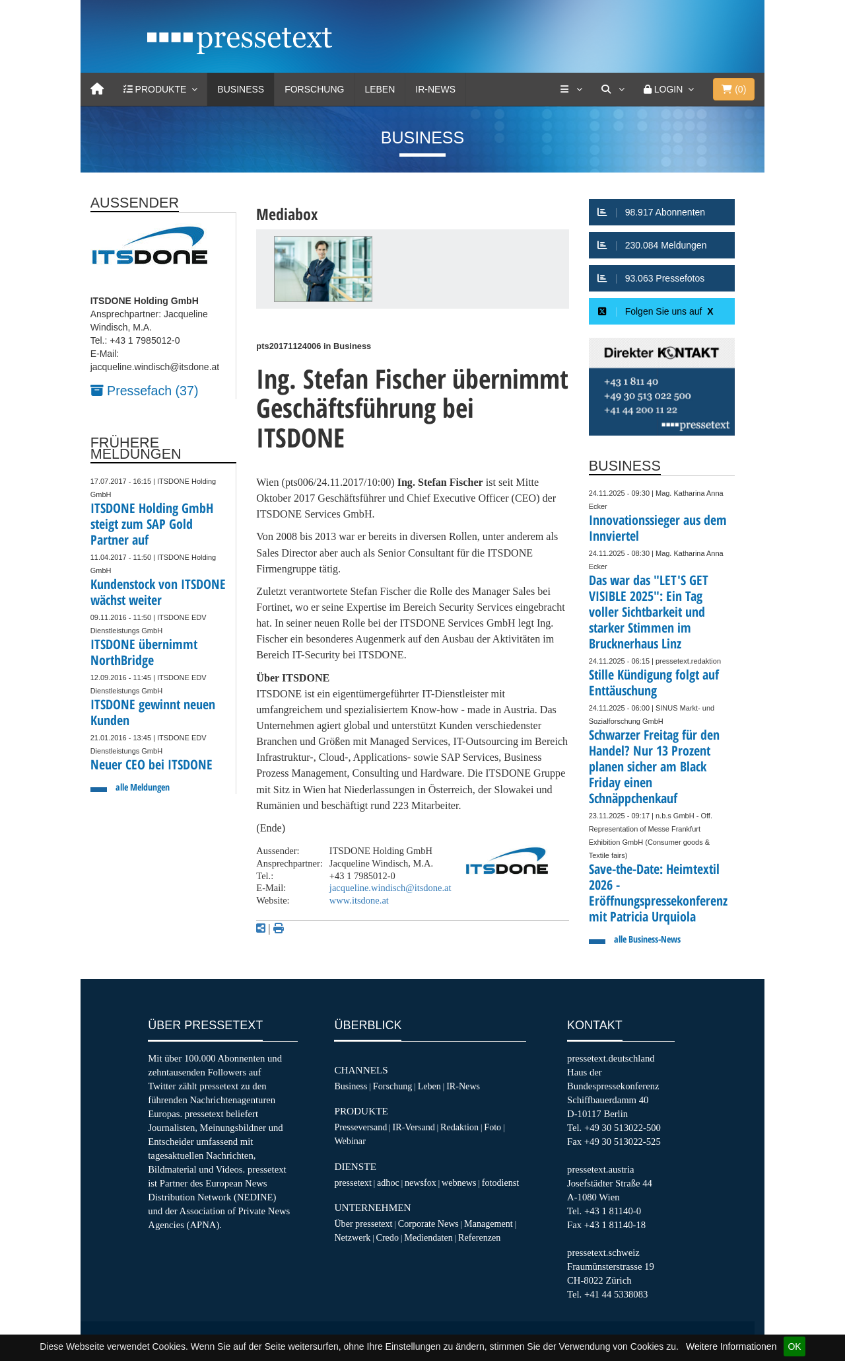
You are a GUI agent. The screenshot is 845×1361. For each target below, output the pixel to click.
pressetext (352, 1182)
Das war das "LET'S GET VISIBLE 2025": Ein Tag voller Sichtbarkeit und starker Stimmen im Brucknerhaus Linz (648, 611)
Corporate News (428, 1223)
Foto (492, 1127)
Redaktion (459, 1127)
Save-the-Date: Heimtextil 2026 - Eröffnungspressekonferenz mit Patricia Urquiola (658, 892)
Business (240, 89)
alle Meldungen (143, 787)
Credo (387, 1237)
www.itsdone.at (359, 900)
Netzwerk (352, 1237)
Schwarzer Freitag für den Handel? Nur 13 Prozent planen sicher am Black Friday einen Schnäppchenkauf (654, 766)
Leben (379, 89)
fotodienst (500, 1182)
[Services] (571, 89)
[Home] (97, 89)
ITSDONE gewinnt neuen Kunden (152, 712)
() (734, 89)
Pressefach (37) (144, 390)
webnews (459, 1182)
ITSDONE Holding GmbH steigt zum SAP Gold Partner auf (151, 524)
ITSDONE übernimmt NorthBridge (143, 652)
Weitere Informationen (731, 1346)
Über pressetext (363, 1223)
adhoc (388, 1182)
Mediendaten (428, 1237)
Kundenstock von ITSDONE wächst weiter (158, 592)
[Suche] (613, 89)
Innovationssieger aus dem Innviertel (658, 528)
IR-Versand (414, 1127)
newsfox (420, 1182)
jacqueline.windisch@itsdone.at (390, 887)
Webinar (349, 1141)
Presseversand (360, 1127)
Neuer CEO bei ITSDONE (151, 764)
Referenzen (479, 1237)
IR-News (435, 89)
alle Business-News (647, 939)
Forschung (314, 89)
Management (488, 1223)
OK (794, 1346)
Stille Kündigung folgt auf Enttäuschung (654, 682)
